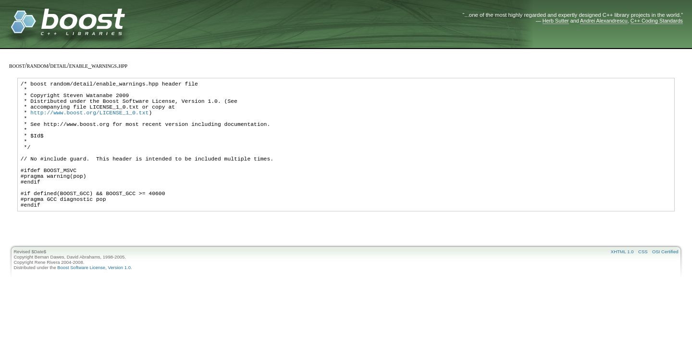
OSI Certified (665, 283)
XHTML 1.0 (622, 283)
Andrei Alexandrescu (604, 21)
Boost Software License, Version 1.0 (94, 299)
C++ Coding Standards (656, 21)
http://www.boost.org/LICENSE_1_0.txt (89, 120)
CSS (643, 283)
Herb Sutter (556, 21)
